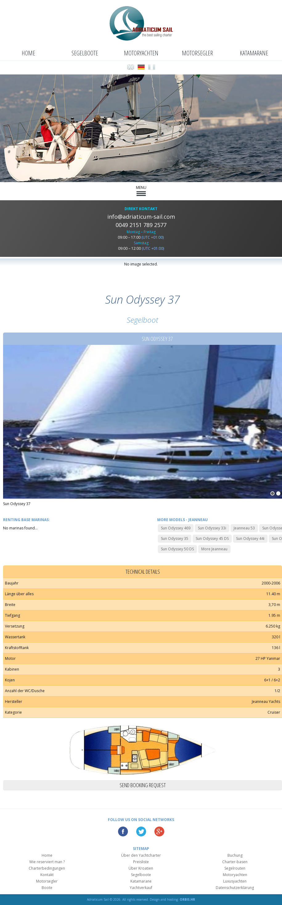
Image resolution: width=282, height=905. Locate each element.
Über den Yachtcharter (141, 855)
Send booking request (143, 785)
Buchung (235, 855)
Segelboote (85, 53)
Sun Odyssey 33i (212, 528)
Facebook (123, 831)
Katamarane (254, 53)
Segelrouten (234, 868)
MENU (141, 190)
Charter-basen (234, 861)
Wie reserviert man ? (47, 861)
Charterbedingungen (47, 868)
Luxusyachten (235, 881)
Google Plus (159, 831)
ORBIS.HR (187, 899)
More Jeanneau (214, 549)
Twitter (141, 831)
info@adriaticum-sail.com (141, 216)
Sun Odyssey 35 (174, 538)
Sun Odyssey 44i (250, 538)
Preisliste (141, 861)
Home (28, 53)
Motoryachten (141, 53)
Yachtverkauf (141, 887)
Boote (47, 887)
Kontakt (47, 874)
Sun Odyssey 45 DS (212, 538)
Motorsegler (197, 53)
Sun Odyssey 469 (175, 528)
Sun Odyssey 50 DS (177, 549)
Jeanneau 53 (244, 528)
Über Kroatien (141, 868)
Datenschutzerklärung (235, 887)
